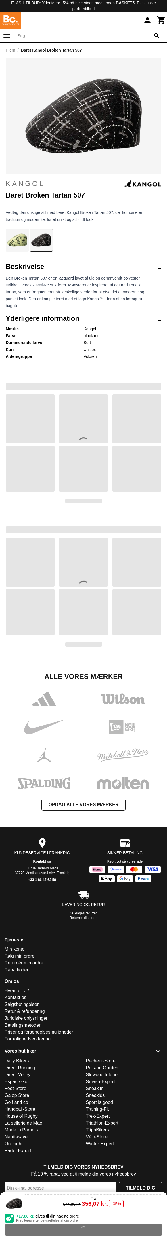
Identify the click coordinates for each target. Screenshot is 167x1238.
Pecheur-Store (101, 1060)
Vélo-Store (97, 1136)
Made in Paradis (21, 1129)
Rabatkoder (16, 969)
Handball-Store (20, 1109)
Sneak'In (95, 1088)
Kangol (83, 183)
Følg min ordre (19, 956)
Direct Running (20, 1067)
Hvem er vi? (17, 990)
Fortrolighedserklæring (28, 1038)
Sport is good (99, 1102)
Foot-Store (15, 1088)
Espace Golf (17, 1081)
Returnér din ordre (83, 918)
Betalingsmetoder (23, 1025)
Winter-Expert (100, 1143)
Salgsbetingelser (22, 1004)
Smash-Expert (100, 1081)
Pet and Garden (102, 1067)
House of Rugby (21, 1116)
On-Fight (13, 1143)
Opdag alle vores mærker (84, 804)
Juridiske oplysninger (26, 1018)
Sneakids (95, 1095)
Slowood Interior (102, 1074)
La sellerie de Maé (23, 1123)
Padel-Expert (18, 1150)
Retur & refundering (25, 1011)
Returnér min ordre (24, 962)
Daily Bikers (17, 1060)
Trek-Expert (98, 1116)
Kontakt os (42, 861)
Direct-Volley (17, 1074)
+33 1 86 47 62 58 (42, 880)
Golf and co (16, 1102)
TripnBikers (97, 1129)
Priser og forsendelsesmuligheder (39, 1032)
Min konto (14, 949)
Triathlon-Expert (102, 1123)
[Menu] (7, 36)
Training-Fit (97, 1109)
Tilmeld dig (140, 1188)
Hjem (10, 50)
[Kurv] (161, 20)
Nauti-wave (16, 1136)
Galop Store (17, 1095)
